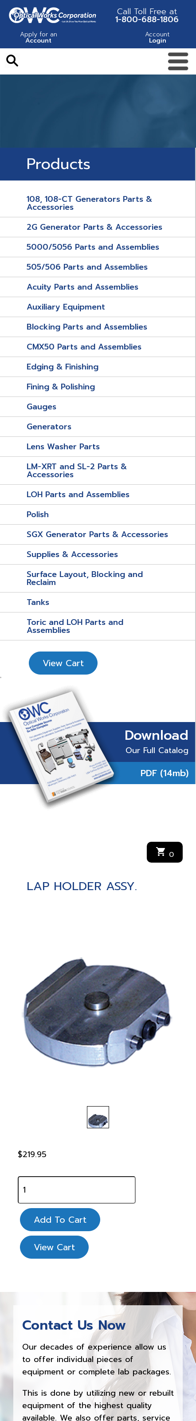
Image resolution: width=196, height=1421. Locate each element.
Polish (38, 514)
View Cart (63, 663)
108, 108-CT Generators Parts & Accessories (89, 203)
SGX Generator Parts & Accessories (97, 534)
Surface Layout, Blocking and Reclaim (85, 578)
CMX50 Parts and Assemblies (84, 347)
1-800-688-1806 (147, 16)
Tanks (38, 602)
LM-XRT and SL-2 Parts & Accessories (77, 470)
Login (157, 38)
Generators (49, 426)
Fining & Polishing (61, 387)
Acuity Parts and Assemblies (82, 287)
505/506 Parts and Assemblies (87, 267)
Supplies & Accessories (72, 554)
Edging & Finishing (62, 367)
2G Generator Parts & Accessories (94, 227)
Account (38, 38)
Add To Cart (60, 1219)
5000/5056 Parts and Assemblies (93, 247)
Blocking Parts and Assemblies (87, 327)
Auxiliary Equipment (66, 307)
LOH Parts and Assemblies (78, 494)
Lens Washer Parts (63, 446)
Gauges (41, 406)
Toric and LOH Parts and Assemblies (75, 626)
